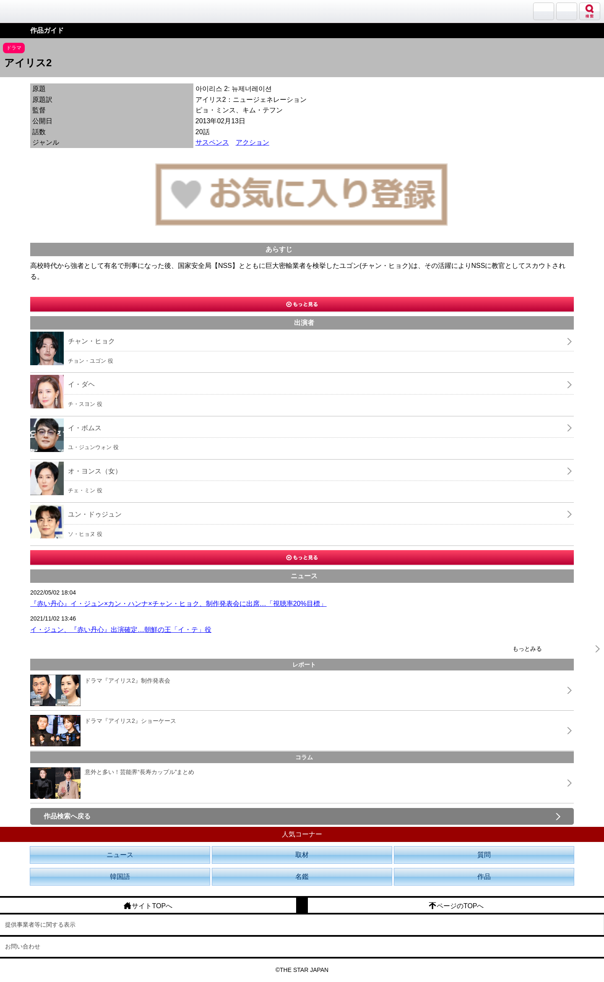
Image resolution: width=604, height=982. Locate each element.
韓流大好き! (28, 11)
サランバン (544, 11)
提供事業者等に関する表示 (40, 924)
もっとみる (527, 648)
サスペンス (212, 142)
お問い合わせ (22, 946)
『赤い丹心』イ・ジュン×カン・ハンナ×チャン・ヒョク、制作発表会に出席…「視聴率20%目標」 (178, 603)
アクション (252, 142)
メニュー (567, 11)
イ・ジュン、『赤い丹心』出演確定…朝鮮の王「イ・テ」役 (120, 629)
